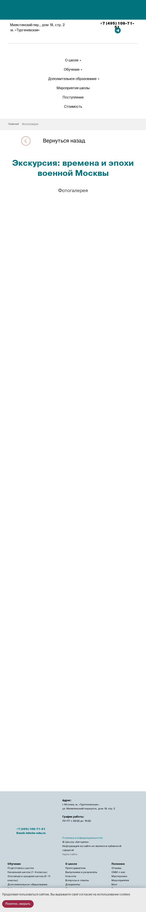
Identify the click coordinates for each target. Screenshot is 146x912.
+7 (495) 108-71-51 (117, 25)
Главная (13, 123)
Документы (72, 884)
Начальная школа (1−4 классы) (27, 872)
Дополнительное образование (72, 79)
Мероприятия (120, 880)
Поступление (73, 97)
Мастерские (119, 876)
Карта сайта (69, 854)
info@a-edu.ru (36, 833)
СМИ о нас (118, 872)
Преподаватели (75, 868)
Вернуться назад (64, 141)
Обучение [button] (72, 69)
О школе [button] (71, 60)
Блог (114, 884)
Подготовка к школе (21, 868)
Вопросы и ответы (77, 880)
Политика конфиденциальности (82, 837)
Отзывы (116, 868)
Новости (70, 876)
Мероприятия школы (73, 88)
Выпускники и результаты (81, 872)
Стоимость (73, 107)
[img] (73, 10)
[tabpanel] (73, 473)
